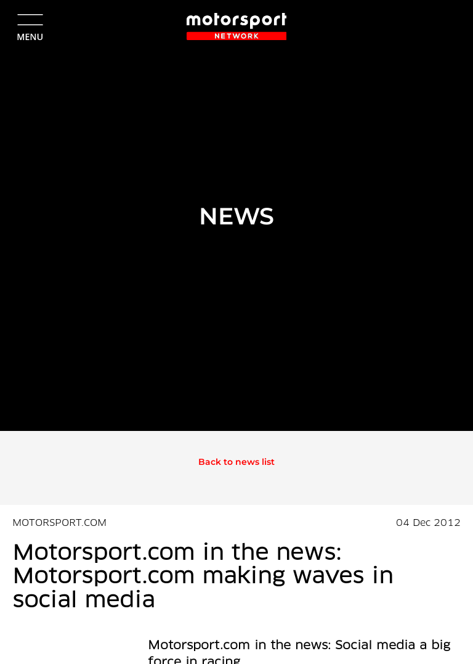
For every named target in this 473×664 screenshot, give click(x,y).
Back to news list (236, 461)
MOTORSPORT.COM (59, 523)
